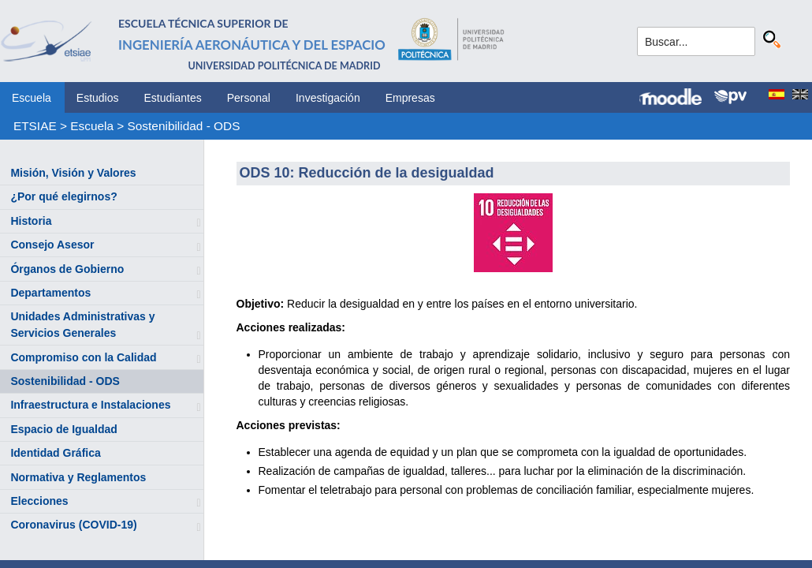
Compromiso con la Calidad (83, 357)
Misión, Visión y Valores (73, 172)
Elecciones (39, 501)
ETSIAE (35, 126)
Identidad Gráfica (55, 453)
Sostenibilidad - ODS (184, 126)
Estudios (97, 98)
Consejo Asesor (52, 244)
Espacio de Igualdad (63, 429)
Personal (248, 98)
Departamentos (50, 292)
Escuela (31, 98)
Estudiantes (173, 98)
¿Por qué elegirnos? (63, 196)
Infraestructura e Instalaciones (90, 404)
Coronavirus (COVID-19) (73, 524)
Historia (30, 221)
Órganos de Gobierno (67, 269)
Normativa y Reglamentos (78, 477)
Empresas (410, 98)
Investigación (328, 98)
